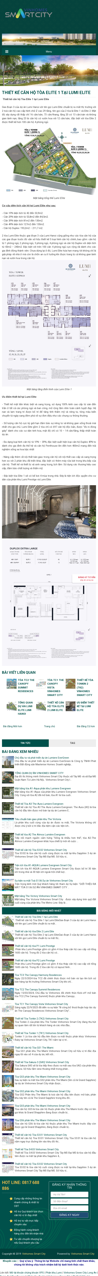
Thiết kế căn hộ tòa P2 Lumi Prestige (35, 960)
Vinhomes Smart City (33, 1253)
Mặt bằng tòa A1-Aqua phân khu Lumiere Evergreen (43, 788)
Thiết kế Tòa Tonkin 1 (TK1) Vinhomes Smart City (41, 1033)
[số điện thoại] (69, 1201)
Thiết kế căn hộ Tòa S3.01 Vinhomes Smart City (41, 1134)
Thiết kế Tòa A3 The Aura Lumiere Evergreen (39, 803)
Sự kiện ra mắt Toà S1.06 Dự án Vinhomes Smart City (44, 880)
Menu (49, 51)
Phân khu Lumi (54, 1272)
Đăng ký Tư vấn (86, 578)
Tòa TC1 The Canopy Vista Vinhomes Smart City (41, 1004)
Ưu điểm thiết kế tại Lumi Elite (86, 706)
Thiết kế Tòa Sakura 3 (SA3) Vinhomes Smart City (42, 1062)
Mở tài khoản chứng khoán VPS (27, 1272)
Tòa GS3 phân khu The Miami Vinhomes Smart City (42, 1076)
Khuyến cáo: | (10, 1260)
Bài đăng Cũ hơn (86, 726)
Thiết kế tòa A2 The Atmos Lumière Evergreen (40, 834)
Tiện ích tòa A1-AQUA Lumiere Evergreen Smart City (43, 865)
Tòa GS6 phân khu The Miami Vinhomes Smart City (42, 1120)
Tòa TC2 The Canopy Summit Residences (37, 989)
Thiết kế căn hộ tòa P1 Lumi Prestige (35, 945)
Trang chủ (49, 726)
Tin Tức (25, 743)
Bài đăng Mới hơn (12, 726)
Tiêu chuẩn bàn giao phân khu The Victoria (38, 819)
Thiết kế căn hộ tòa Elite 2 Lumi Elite (55, 706)
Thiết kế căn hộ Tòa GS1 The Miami (34, 1047)
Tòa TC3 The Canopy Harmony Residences (38, 975)
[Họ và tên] (69, 1194)
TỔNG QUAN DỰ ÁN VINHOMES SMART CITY (39, 773)
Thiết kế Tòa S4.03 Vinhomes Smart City (37, 1149)
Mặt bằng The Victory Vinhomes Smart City (38, 896)
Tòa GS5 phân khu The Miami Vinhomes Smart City (42, 1105)
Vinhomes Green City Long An (80, 1272)
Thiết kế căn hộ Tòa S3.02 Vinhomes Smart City (41, 849)
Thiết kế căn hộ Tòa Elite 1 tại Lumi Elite (36, 916)
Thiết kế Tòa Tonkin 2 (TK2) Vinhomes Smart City (41, 1018)
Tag (72, 743)
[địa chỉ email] (69, 1208)
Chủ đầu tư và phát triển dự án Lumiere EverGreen (42, 757)
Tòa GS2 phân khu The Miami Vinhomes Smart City (42, 1091)
